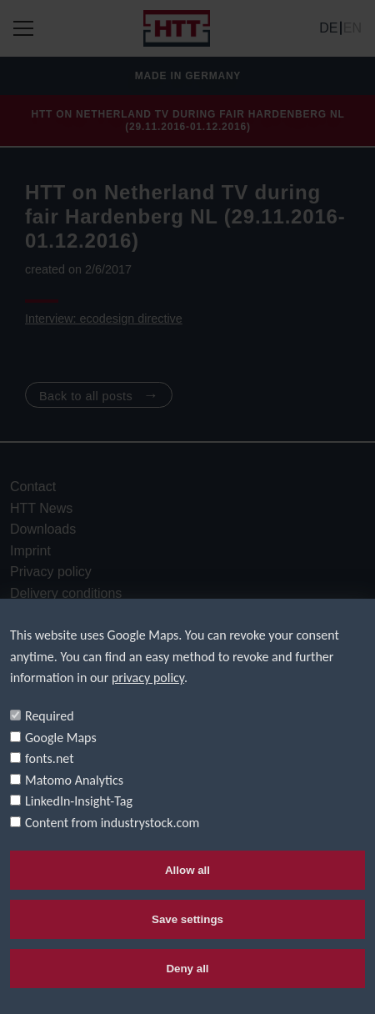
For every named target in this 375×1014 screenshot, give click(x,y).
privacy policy (148, 677)
